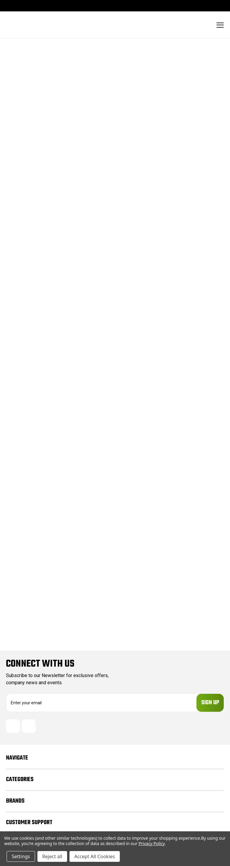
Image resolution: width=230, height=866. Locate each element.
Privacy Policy (151, 843)
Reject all (52, 856)
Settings (21, 856)
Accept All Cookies (94, 856)
